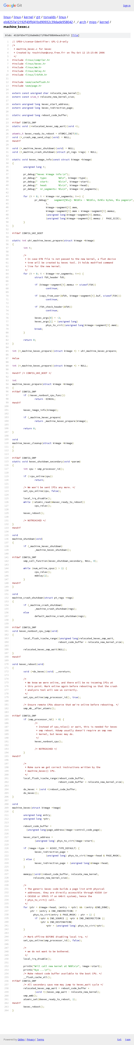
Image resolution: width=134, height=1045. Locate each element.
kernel (28, 17)
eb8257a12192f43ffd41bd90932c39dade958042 (38, 22)
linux (7, 17)
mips (93, 22)
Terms (40, 1039)
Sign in (127, 5)
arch (82, 22)
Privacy (31, 1039)
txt (119, 1039)
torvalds (49, 17)
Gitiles (21, 1039)
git (38, 17)
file (75, 35)
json (128, 1039)
